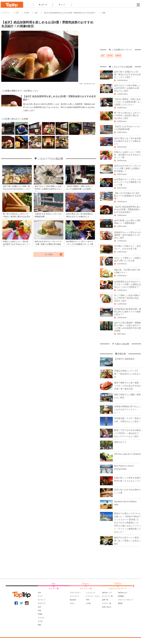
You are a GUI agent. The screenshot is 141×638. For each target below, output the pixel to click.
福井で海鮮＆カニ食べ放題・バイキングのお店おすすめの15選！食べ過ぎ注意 (127, 386)
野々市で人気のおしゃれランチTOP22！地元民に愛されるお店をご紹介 (127, 115)
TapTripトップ (107, 593)
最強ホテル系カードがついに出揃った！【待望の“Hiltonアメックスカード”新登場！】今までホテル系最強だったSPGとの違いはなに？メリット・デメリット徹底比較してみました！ (127, 522)
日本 (17, 13)
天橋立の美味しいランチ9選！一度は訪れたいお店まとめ (127, 374)
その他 (88, 603)
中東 (39, 610)
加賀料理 (118, 55)
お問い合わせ (106, 607)
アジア (40, 596)
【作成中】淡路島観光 (124, 359)
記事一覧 (43, 5)
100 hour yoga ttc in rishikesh (127, 454)
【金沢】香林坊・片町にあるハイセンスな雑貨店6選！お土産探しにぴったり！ (127, 102)
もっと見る (49, 254)
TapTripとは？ (123, 593)
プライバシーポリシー (125, 600)
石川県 (26, 13)
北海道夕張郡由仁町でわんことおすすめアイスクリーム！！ (127, 409)
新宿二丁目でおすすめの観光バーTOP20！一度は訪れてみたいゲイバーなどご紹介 (127, 433)
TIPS (87, 600)
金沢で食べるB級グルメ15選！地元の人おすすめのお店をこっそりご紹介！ (127, 74)
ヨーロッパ (42, 600)
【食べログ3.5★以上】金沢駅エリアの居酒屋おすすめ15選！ (127, 196)
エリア (62, 5)
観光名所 (73, 600)
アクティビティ (75, 593)
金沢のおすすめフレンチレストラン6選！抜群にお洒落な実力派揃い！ (127, 168)
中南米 (40, 614)
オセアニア (42, 603)
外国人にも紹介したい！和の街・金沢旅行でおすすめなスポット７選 (127, 155)
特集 (39, 625)
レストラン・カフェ (93, 596)
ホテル (72, 603)
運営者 (120, 603)
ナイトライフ (74, 596)
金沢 (36, 13)
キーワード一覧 (107, 596)
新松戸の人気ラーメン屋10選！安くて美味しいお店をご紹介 (127, 541)
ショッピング (90, 593)
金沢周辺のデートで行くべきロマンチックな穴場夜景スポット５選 (127, 182)
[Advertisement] (120, 33)
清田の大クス (120, 442)
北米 (39, 607)
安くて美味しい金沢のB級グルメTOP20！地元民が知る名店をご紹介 (127, 298)
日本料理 (109, 55)
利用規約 (121, 596)
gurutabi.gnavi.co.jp (89, 83)
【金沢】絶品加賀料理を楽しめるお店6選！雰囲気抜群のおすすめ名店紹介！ (70, 13)
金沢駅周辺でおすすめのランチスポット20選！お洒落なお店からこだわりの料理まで (127, 284)
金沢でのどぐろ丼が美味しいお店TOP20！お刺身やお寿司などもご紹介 (127, 88)
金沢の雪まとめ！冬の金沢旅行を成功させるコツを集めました (127, 141)
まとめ (40, 621)
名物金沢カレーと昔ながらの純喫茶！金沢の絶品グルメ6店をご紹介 (127, 235)
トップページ (5, 13)
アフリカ (41, 618)
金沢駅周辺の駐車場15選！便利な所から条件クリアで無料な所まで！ (127, 311)
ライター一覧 (106, 603)
